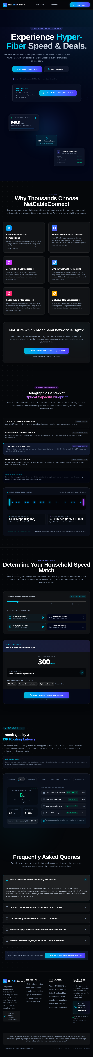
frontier (29, 779)
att (19, 779)
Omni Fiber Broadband (58, 1000)
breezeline (78, 779)
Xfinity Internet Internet (35, 984)
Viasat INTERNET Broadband (58, 986)
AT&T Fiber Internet (33, 987)
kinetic (65, 779)
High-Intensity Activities (18, 611)
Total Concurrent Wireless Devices (21, 597)
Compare (54, 5)
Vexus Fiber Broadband (58, 1004)
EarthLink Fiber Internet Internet (35, 998)
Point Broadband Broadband (58, 993)
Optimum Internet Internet (35, 995)
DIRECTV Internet (33, 1002)
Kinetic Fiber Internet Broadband (58, 989)
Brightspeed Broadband (58, 996)
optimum (41, 779)
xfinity (10, 779)
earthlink (53, 779)
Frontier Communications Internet (35, 991)
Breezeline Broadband (58, 1007)
